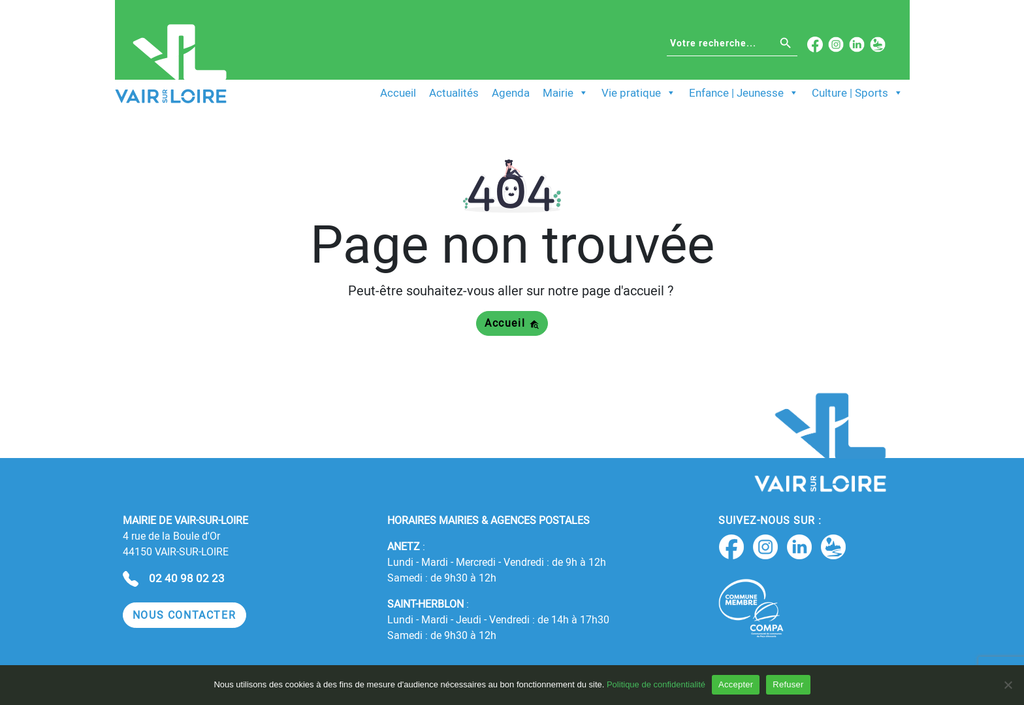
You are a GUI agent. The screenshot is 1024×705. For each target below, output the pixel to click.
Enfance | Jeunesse (744, 92)
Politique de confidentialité (656, 684)
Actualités (454, 92)
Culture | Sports (857, 92)
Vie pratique (638, 92)
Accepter (735, 684)
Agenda (511, 92)
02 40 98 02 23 (187, 578)
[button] (184, 615)
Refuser (788, 684)
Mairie (565, 92)
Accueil (398, 92)
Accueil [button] (512, 323)
